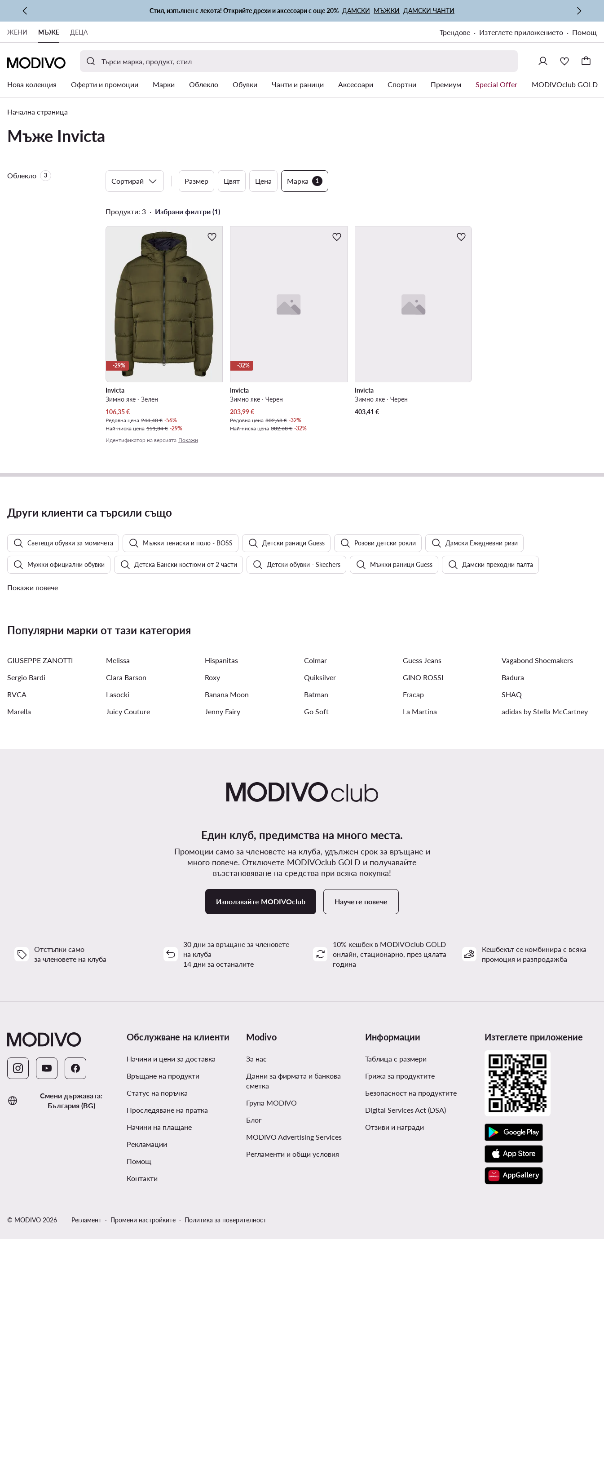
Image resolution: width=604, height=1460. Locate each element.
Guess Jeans (422, 885)
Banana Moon (227, 920)
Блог (254, 1345)
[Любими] (564, 61)
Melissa (118, 885)
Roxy (212, 902)
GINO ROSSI (423, 902)
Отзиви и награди (394, 1352)
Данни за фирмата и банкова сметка (293, 1306)
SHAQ (512, 920)
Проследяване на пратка (167, 1335)
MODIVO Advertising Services (294, 1362)
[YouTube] (46, 1294)
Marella (19, 937)
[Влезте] (543, 61)
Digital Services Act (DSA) (405, 1335)
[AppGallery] (514, 1401)
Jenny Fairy (222, 937)
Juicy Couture (128, 937)
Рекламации (147, 1369)
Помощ (584, 32)
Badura (513, 902)
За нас (256, 1284)
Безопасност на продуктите (411, 1318)
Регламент (86, 1445)
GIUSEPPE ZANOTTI (40, 885)
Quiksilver (320, 902)
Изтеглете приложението (521, 32)
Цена (263, 181)
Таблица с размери (396, 1284)
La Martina (420, 937)
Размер (196, 181)
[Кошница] (586, 61)
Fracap (413, 920)
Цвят (232, 181)
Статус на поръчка (157, 1318)
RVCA (16, 920)
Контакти (142, 1403)
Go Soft (316, 937)
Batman (316, 920)
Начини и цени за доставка (171, 1284)
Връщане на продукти (163, 1301)
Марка (304, 181)
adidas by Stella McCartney (545, 937)
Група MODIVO (271, 1328)
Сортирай (134, 181)
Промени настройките (143, 1445)
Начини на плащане (159, 1352)
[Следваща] (579, 11)
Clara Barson (126, 902)
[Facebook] (75, 1294)
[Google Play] (514, 1358)
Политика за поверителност (225, 1445)
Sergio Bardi (26, 902)
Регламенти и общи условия (292, 1379)
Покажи (188, 440)
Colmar (315, 885)
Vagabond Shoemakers (537, 885)
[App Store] (514, 1380)
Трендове (455, 32)
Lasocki (117, 920)
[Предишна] (25, 11)
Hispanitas (221, 885)
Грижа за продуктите (400, 1301)
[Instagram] (18, 1294)
